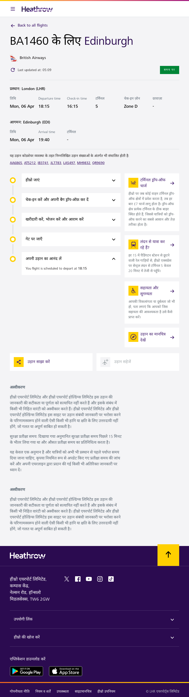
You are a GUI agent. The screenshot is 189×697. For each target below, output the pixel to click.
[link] (152, 202)
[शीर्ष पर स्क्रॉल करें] (168, 555)
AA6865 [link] (16, 163)
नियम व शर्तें (43, 691)
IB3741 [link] (43, 163)
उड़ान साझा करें (32, 362)
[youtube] (89, 579)
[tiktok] (111, 579)
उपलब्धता (63, 691)
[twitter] (67, 579)
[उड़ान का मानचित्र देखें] (152, 337)
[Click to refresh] (13, 70)
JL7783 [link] (55, 163)
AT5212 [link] (30, 163)
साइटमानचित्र (83, 691)
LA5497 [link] (69, 163)
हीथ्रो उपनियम (106, 691)
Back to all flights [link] (29, 26)
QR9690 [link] (98, 163)
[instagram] (100, 579)
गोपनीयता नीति (20, 691)
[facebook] (78, 579)
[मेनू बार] (13, 9)
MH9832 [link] (83, 163)
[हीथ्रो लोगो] (37, 9)
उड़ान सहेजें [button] (115, 362)
